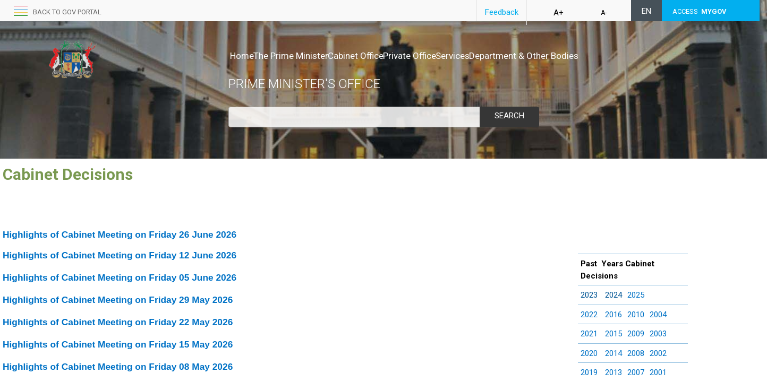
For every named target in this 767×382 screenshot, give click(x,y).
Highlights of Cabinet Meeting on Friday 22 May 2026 (118, 322)
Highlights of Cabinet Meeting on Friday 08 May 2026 (118, 366)
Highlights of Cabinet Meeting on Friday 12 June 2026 (119, 255)
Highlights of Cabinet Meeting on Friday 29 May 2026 (118, 299)
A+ (558, 13)
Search (509, 115)
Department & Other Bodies (579, 55)
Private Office (443, 55)
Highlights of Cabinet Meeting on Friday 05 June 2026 (119, 277)
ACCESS (699, 11)
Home (242, 55)
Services (497, 55)
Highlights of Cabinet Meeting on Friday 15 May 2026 (118, 344)
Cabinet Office (378, 55)
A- (604, 12)
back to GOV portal (67, 12)
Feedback (501, 12)
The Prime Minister (302, 55)
